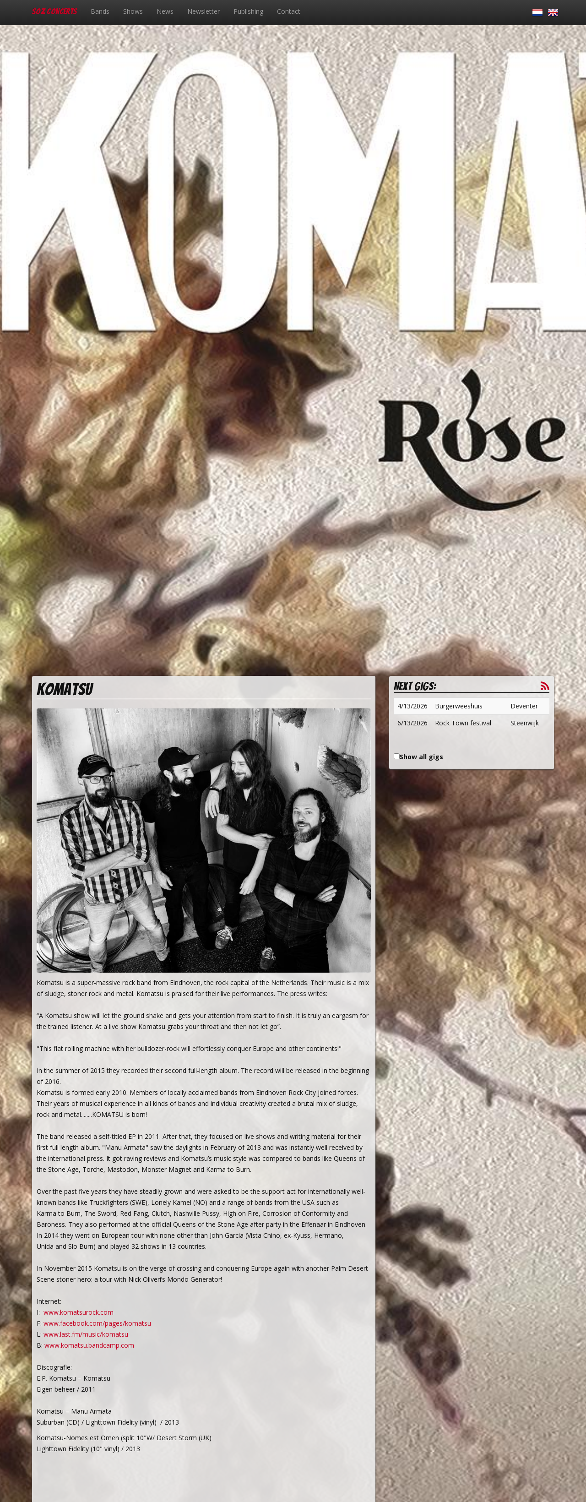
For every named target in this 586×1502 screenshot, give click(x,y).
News (165, 11)
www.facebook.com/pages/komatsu (97, 1323)
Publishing (248, 11)
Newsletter (203, 11)
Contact (288, 11)
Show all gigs (421, 756)
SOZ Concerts (54, 11)
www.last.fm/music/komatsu (85, 1334)
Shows (133, 11)
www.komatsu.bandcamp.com (89, 1345)
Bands (100, 11)
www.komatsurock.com (78, 1312)
